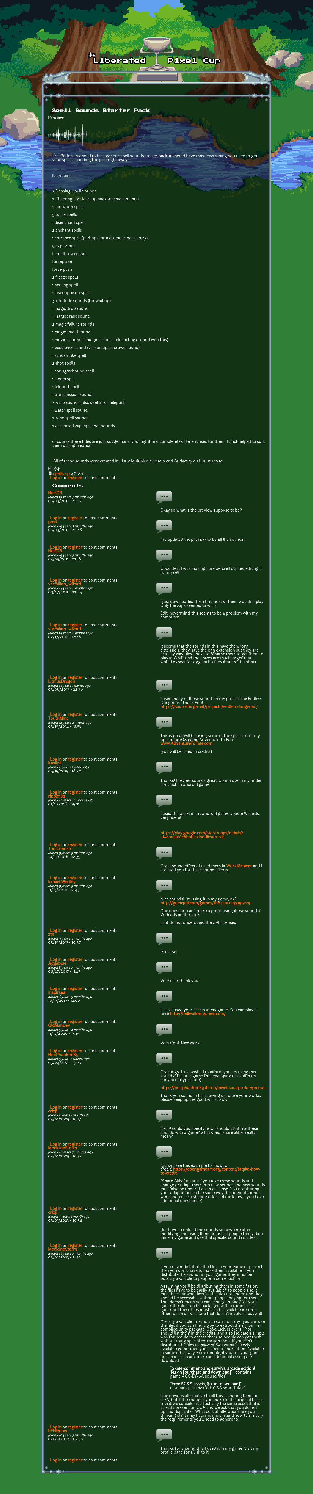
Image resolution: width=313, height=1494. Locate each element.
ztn (51, 935)
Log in (56, 478)
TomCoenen (59, 849)
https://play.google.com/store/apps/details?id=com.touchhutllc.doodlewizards (201, 835)
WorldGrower (239, 866)
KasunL (55, 763)
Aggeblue (57, 964)
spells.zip (61, 474)
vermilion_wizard (64, 584)
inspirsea (56, 993)
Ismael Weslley (62, 882)
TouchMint (58, 719)
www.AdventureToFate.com (186, 744)
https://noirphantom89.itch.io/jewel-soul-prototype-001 (212, 1088)
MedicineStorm (62, 1148)
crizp (52, 1111)
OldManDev (59, 1026)
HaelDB (55, 493)
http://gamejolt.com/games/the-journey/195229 (205, 903)
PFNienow (57, 1431)
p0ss (52, 522)
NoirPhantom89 (63, 1055)
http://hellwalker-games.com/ (198, 1014)
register (75, 478)
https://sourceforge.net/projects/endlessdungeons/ (209, 707)
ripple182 (56, 796)
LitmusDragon (61, 682)
